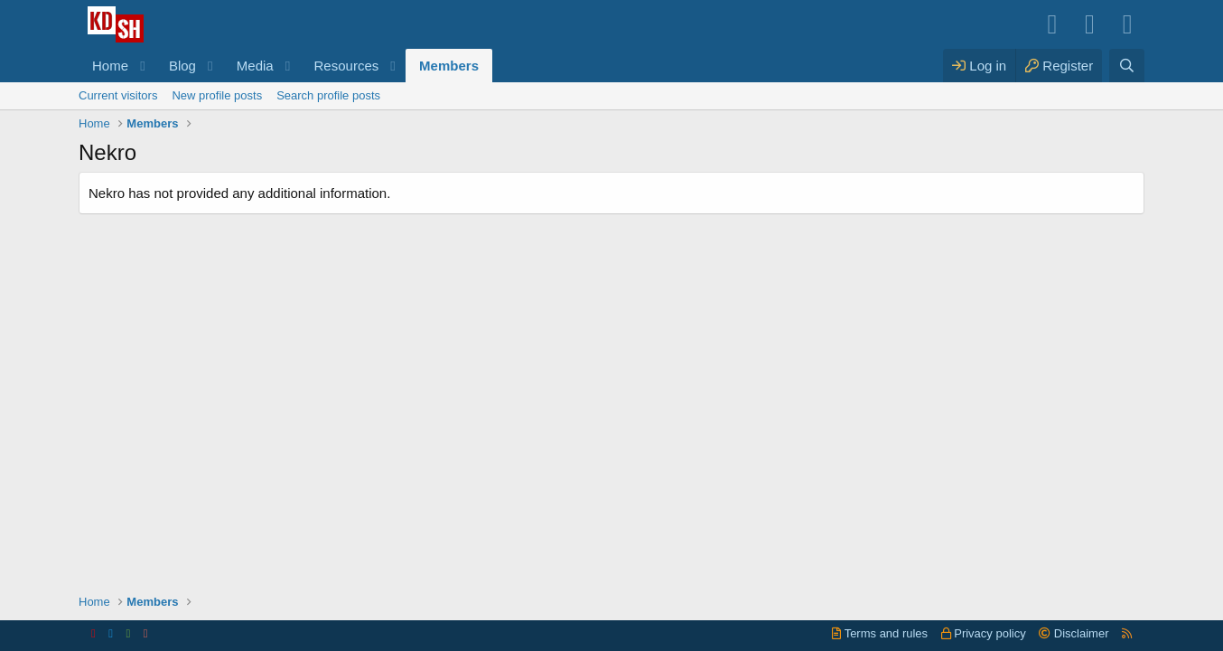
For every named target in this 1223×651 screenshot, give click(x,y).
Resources (346, 65)
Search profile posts (328, 95)
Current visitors (118, 95)
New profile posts (217, 95)
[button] (142, 65)
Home (110, 65)
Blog (182, 65)
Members (449, 65)
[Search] (1126, 65)
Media (255, 65)
